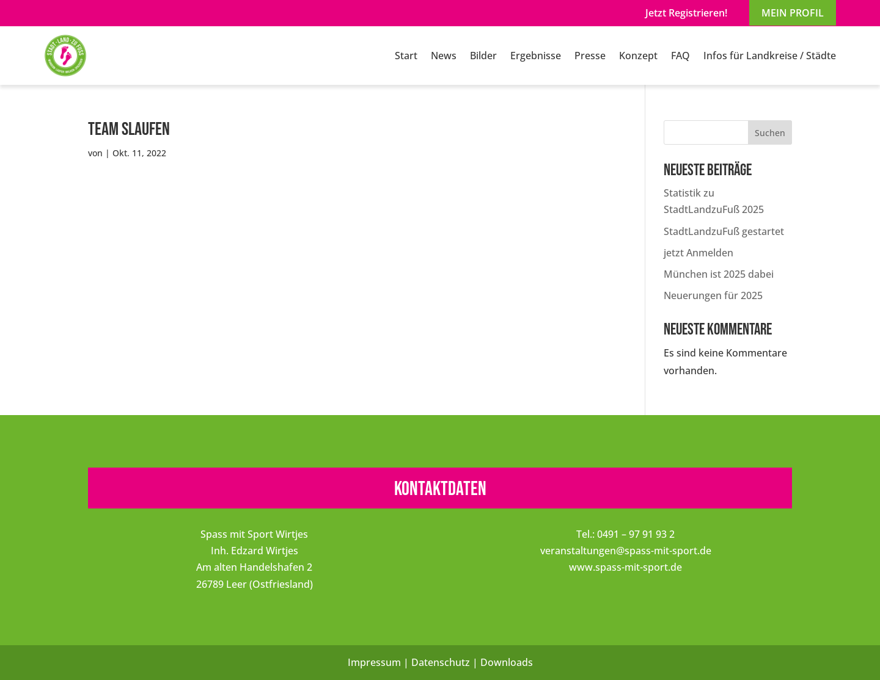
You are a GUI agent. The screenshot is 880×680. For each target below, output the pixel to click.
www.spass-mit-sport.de (625, 567)
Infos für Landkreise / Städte (769, 55)
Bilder (483, 55)
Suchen (770, 133)
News (444, 55)
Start (406, 55)
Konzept (638, 55)
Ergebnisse (535, 55)
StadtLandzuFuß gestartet (724, 231)
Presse (590, 55)
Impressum (374, 662)
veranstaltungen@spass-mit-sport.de (625, 550)
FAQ (680, 55)
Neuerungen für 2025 (713, 295)
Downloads (506, 662)
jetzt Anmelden (698, 252)
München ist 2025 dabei (719, 274)
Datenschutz (440, 662)
